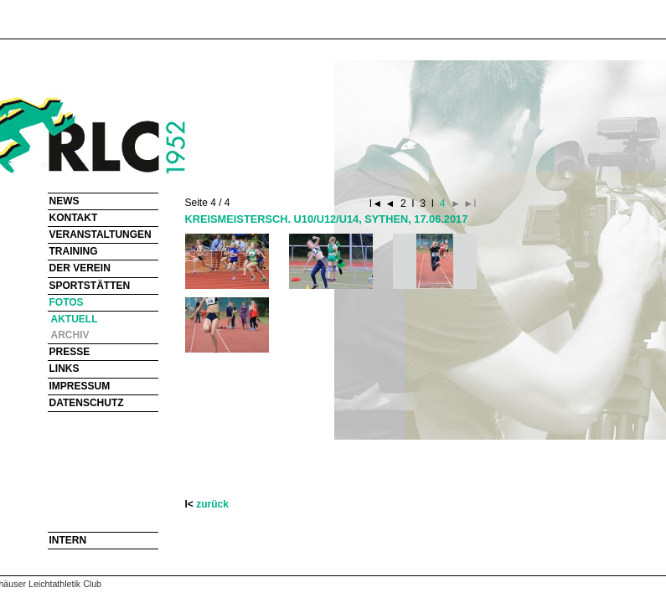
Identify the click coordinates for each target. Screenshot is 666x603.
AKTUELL (74, 319)
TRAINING (73, 251)
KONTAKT (73, 218)
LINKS (64, 368)
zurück (212, 504)
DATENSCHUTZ (86, 403)
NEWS (64, 201)
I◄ (377, 203)
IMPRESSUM (80, 386)
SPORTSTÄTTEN (90, 285)
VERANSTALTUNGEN (100, 234)
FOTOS (66, 302)
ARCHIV (70, 335)
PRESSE (69, 352)
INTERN (68, 540)
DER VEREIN (80, 268)
